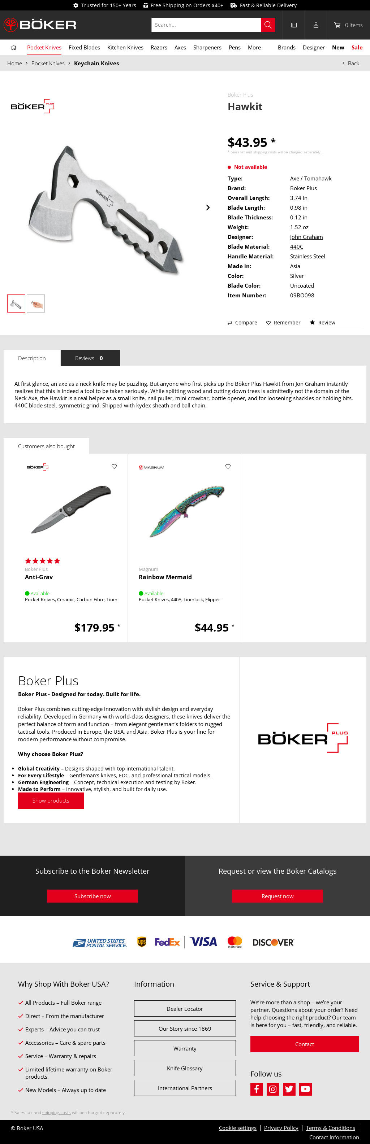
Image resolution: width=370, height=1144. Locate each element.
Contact (304, 1044)
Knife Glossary (185, 1068)
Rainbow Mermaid (165, 577)
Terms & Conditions (330, 1127)
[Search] (268, 25)
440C (296, 246)
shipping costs (265, 151)
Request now (278, 896)
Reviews (90, 358)
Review (322, 322)
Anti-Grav (39, 577)
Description (32, 358)
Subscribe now (92, 896)
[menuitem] (217, 24)
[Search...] (213, 25)
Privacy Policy (281, 1127)
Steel (319, 256)
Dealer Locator (185, 1008)
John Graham (306, 236)
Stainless (301, 256)
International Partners (185, 1088)
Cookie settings (238, 1127)
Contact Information (334, 1137)
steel (50, 405)
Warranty (185, 1048)
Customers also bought (46, 446)
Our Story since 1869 (185, 1028)
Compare (242, 322)
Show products (51, 800)
